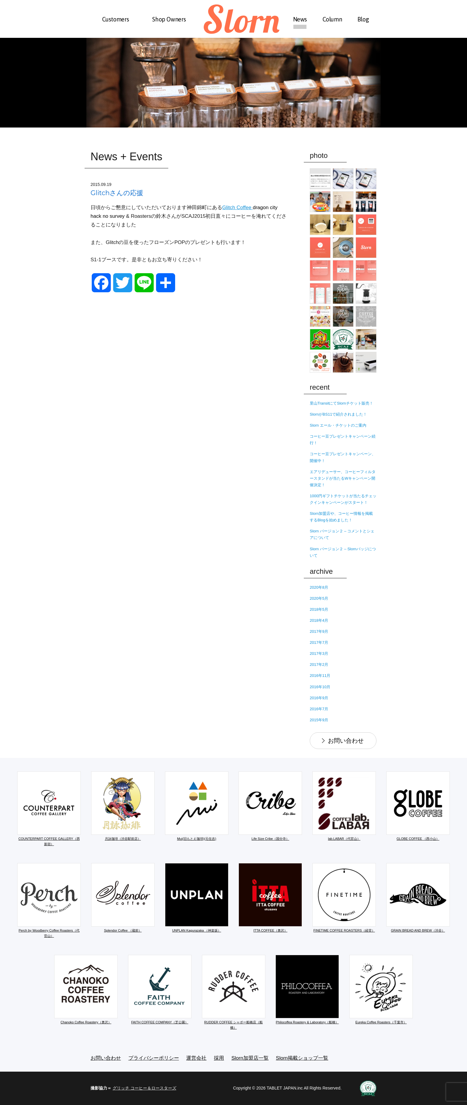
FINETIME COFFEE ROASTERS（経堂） (344, 897)
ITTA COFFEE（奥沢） (270, 897)
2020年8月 (319, 587)
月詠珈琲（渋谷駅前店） (123, 805)
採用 (219, 1058)
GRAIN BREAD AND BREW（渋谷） (418, 897)
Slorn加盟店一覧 (250, 1058)
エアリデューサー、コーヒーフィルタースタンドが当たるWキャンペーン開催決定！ (343, 478)
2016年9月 (319, 698)
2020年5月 (319, 598)
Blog (363, 19)
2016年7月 (319, 709)
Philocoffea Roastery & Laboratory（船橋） (307, 989)
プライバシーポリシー (153, 1058)
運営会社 (196, 1058)
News (300, 19)
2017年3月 (319, 653)
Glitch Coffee (237, 207)
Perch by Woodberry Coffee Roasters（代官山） (49, 900)
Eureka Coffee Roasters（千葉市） (381, 989)
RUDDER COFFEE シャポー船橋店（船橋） (233, 992)
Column (332, 19)
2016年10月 (320, 687)
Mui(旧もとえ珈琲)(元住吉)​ (196, 805)
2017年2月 (319, 664)
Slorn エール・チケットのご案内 (338, 425)
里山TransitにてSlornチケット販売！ (341, 403)
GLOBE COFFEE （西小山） (418, 805)
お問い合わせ (346, 740)
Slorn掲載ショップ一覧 (302, 1058)
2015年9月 (319, 720)
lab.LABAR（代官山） (344, 805)
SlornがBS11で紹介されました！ (338, 414)
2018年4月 (319, 620)
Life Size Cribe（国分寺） (270, 805)
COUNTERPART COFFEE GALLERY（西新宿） (49, 808)
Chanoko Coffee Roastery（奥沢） (86, 989)
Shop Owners (169, 19)
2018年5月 (319, 609)
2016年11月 (320, 675)
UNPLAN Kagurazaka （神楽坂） (196, 897)
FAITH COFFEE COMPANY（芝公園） (160, 989)
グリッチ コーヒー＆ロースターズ (144, 1088)
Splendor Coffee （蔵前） (123, 897)
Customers (115, 19)
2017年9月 (319, 631)
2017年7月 (319, 642)
